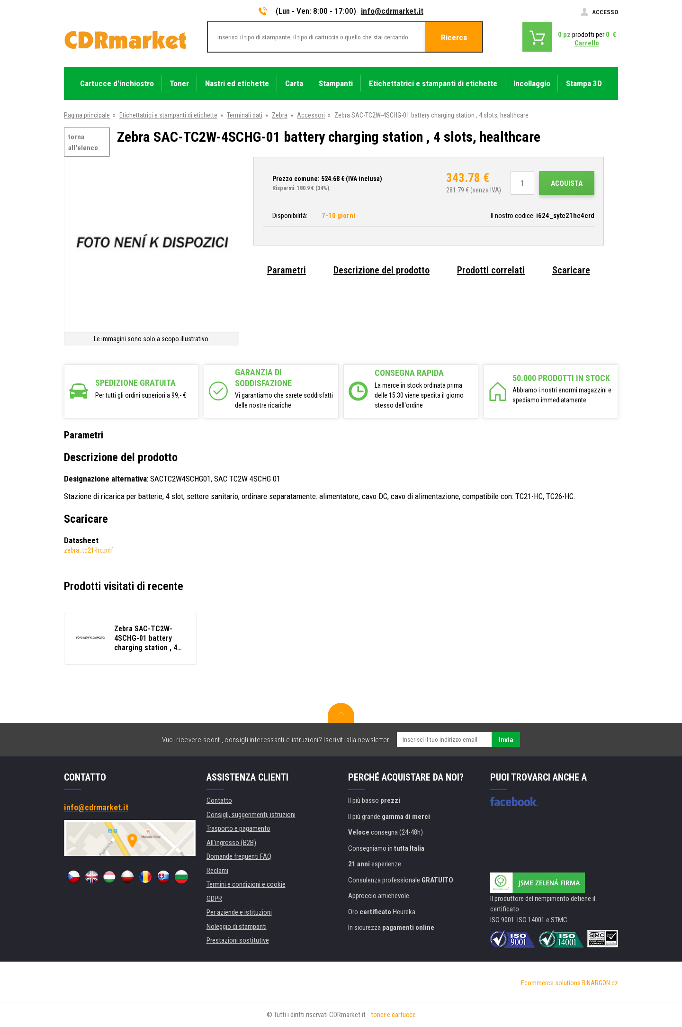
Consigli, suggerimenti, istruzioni (251, 814)
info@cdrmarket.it (392, 11)
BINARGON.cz (600, 983)
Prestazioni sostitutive (237, 940)
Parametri (286, 270)
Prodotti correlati (491, 270)
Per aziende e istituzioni (239, 912)
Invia (506, 740)
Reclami (217, 870)
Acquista (567, 183)
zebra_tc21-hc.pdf (88, 550)
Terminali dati (244, 115)
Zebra (279, 115)
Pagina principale (87, 115)
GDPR (214, 898)
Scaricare (571, 270)
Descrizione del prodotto (381, 270)
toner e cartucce (393, 1014)
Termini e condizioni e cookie (246, 884)
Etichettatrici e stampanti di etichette (168, 115)
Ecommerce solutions (551, 983)
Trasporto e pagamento (238, 828)
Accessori (311, 115)
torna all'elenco (83, 142)
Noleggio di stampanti (236, 926)
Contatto (219, 800)
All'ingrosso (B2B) (231, 842)
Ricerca (454, 37)
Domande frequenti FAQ (238, 856)
